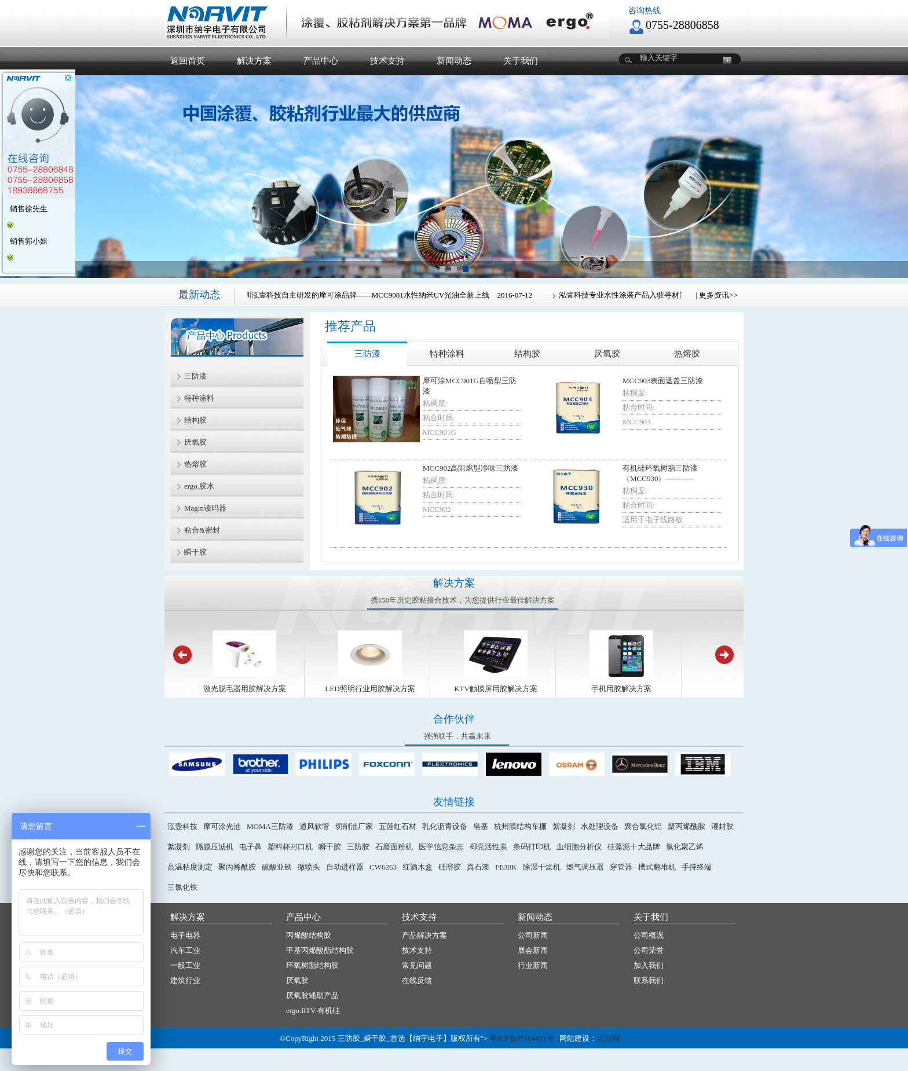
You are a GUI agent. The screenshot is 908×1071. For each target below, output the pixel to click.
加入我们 (649, 965)
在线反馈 (417, 980)
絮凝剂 (563, 826)
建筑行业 (185, 980)
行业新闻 (533, 965)
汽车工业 (185, 950)
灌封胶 (722, 826)
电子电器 (185, 935)
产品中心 (320, 60)
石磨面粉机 (394, 846)
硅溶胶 (449, 867)
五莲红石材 (397, 826)
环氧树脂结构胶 (312, 965)
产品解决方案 (424, 935)
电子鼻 (250, 846)
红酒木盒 (417, 867)
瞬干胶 (329, 846)
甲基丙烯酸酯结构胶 (320, 950)
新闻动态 (454, 60)
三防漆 (367, 353)
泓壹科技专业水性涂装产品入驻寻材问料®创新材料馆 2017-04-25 (668, 295)
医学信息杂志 (441, 846)
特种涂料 (447, 353)
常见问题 (417, 965)
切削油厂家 (354, 826)
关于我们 (520, 60)
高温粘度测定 (190, 867)
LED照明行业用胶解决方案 (370, 688)
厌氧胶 (607, 353)
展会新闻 (533, 950)
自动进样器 (345, 867)
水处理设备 (599, 826)
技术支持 (387, 60)
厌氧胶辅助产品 (312, 995)
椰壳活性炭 (488, 846)
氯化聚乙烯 (685, 846)
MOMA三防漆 (270, 826)
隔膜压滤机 (214, 846)
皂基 (480, 826)
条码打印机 (532, 846)
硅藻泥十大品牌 (633, 846)
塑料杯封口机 (290, 846)
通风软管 (314, 826)
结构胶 (527, 353)
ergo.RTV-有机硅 (313, 1010)
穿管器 (621, 867)
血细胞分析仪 (579, 846)
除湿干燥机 (542, 867)
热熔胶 (687, 353)
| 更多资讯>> (716, 295)
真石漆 (478, 867)
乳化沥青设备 (444, 826)
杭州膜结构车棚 (520, 826)
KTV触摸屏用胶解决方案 (495, 688)
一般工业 (185, 965)
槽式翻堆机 (657, 867)
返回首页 (187, 60)
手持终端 (697, 867)
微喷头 (309, 867)
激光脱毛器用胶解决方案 (244, 688)
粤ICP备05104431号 (521, 1038)
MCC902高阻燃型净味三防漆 (470, 468)
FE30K (506, 867)
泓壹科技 (182, 826)
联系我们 (649, 980)
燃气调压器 (585, 867)
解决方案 (254, 60)
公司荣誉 (649, 950)
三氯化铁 (182, 887)
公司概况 (649, 935)
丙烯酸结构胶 (308, 935)
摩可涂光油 (222, 826)
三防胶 (358, 846)
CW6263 (383, 867)
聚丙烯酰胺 (686, 826)
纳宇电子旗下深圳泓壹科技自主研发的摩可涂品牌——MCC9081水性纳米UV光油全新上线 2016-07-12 (360, 295)
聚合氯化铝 (643, 826)
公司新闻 (533, 935)
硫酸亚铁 (277, 867)
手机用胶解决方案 (621, 688)
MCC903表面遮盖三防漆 (663, 380)
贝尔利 (608, 1038)
